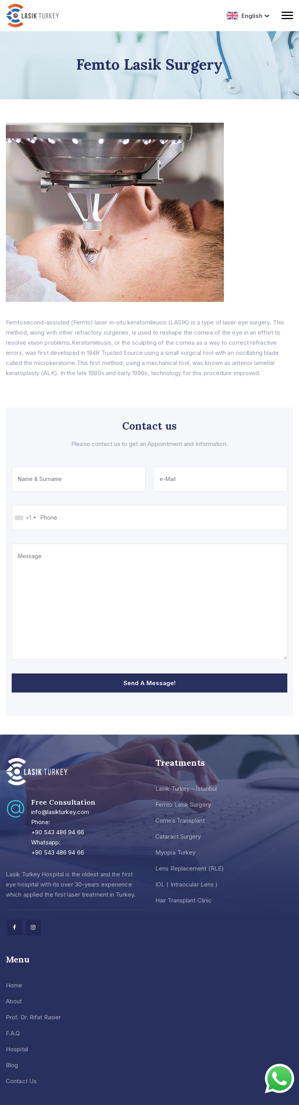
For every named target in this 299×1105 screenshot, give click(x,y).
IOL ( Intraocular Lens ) (186, 884)
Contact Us (21, 1081)
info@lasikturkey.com (60, 812)
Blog (12, 1065)
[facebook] (14, 927)
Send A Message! (149, 683)
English (244, 15)
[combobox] (25, 518)
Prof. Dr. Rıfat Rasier (33, 1017)
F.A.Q (13, 1033)
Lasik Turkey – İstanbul (186, 788)
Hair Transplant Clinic (183, 900)
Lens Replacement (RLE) (189, 868)
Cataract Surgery (178, 836)
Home (14, 985)
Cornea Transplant (180, 820)
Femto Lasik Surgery (183, 804)
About (14, 1001)
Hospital (17, 1049)
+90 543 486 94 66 (57, 832)
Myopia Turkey (175, 852)
